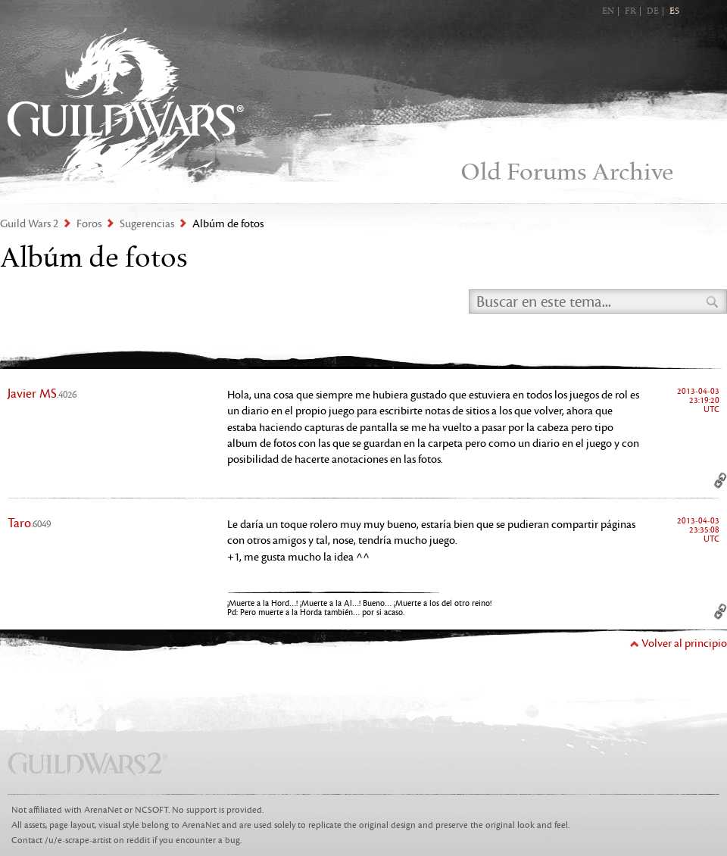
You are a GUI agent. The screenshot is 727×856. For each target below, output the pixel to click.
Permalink (720, 480)
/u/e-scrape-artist (78, 840)
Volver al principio (684, 643)
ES (674, 11)
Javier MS (42, 393)
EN (608, 11)
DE (653, 11)
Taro (29, 523)
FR (630, 11)
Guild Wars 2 (126, 106)
